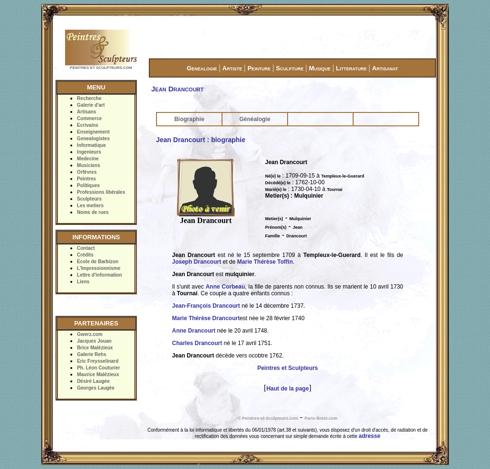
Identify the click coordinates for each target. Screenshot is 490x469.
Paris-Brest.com (320, 418)
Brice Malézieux (95, 347)
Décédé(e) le (277, 182)
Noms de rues (93, 212)
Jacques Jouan (94, 341)
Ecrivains (87, 125)
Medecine (88, 158)
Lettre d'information (99, 275)
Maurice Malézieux (98, 374)
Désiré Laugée (93, 381)
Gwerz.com (89, 334)
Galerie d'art (91, 105)
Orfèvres (87, 172)
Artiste (232, 68)
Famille (272, 236)
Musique (319, 68)
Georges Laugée (95, 388)
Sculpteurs (89, 198)
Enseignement (93, 131)
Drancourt (296, 236)
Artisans (86, 111)
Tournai (334, 189)
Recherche (89, 98)
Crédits (85, 254)
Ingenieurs (89, 152)
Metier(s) (274, 218)
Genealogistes (93, 138)
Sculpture (290, 68)
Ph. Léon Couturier (98, 367)
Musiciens (88, 165)
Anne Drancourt (194, 330)
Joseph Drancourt (197, 261)
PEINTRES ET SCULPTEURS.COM (101, 68)
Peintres (86, 178)
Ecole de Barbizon (98, 261)
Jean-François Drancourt (206, 305)
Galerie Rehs (91, 354)
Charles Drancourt (197, 343)
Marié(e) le (276, 189)
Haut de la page (288, 388)
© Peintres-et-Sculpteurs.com (268, 418)
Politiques (88, 185)
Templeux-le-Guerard (342, 176)
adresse (369, 436)
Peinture (258, 68)
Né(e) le (273, 176)
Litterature (351, 68)
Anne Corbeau (225, 286)
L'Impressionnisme (99, 268)
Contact (86, 248)
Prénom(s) (276, 227)
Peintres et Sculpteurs (287, 368)
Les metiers (90, 205)
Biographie (189, 119)
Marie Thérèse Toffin (265, 261)
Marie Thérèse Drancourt (206, 318)
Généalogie (254, 119)
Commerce (89, 118)
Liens (83, 281)
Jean (298, 227)
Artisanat (385, 68)
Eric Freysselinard (98, 361)
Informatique (91, 145)
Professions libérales (101, 192)
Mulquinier (301, 218)
